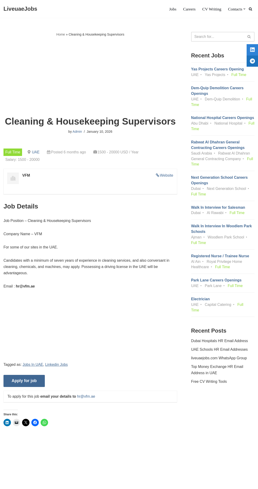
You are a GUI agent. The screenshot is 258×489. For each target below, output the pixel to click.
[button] (244, 9)
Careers (189, 9)
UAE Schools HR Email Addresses (219, 351)
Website (166, 176)
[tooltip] (251, 50)
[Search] (250, 9)
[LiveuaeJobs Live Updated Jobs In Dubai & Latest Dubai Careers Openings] (20, 9)
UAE (36, 152)
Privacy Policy (43, 471)
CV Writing (211, 9)
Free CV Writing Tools (209, 383)
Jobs (172, 9)
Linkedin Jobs (57, 365)
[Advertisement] (90, 76)
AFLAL (60, 483)
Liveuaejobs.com (17, 483)
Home (60, 34)
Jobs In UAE (33, 365)
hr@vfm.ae (86, 397)
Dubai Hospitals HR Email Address (219, 342)
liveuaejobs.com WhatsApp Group (219, 360)
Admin (77, 132)
